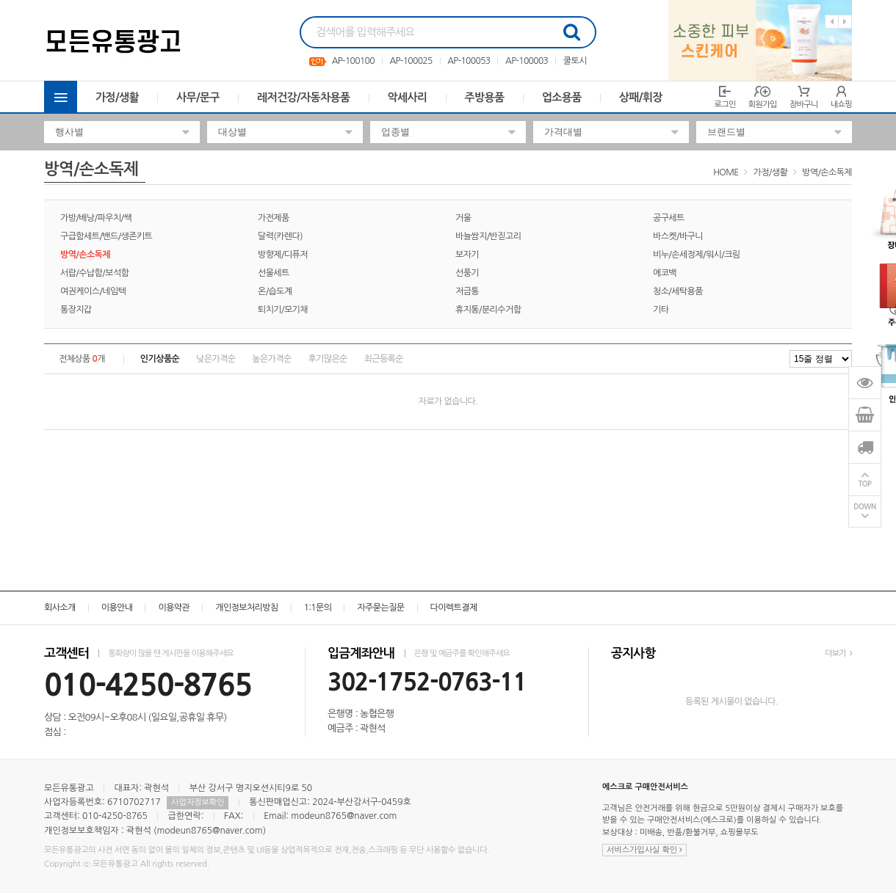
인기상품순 (159, 358)
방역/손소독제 (827, 172)
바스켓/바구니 (678, 236)
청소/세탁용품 (678, 291)
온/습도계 (275, 291)
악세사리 (407, 97)
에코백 (664, 273)
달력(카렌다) (280, 236)
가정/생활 (117, 97)
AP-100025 (410, 61)
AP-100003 (526, 61)
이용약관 (173, 607)
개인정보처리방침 (246, 607)
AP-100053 (468, 61)
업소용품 (562, 97)
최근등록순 (383, 358)
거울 (463, 218)
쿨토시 (575, 61)
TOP (865, 484)
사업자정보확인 (197, 802)
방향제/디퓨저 (283, 254)
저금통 (467, 291)
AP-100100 (353, 61)
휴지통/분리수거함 (488, 309)
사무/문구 (198, 97)
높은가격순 (271, 358)
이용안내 (117, 607)
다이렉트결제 (453, 607)
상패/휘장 (640, 97)
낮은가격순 (215, 358)
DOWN (864, 506)
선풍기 (467, 273)
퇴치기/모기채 (283, 309)
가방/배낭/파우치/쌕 (95, 218)
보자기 (467, 254)
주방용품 (485, 97)
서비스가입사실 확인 (644, 850)
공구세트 (668, 218)
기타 (660, 309)
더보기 (838, 653)
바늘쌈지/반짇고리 (488, 236)
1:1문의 (318, 607)
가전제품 (273, 218)
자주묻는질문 (380, 607)
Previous (832, 22)
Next (845, 22)
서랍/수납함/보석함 (94, 273)
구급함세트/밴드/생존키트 (106, 236)
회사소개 (60, 607)
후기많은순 (327, 358)
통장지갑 (76, 309)
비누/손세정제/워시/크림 (696, 254)
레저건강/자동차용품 (303, 97)
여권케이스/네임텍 (93, 291)
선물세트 (273, 273)
